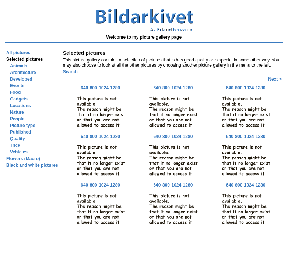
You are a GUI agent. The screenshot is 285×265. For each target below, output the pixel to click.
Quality (17, 138)
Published (20, 132)
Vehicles (19, 152)
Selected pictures (24, 59)
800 (93, 88)
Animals (18, 65)
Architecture (23, 72)
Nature (17, 112)
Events (17, 85)
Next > (274, 79)
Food (15, 92)
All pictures (18, 52)
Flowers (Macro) (23, 158)
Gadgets (19, 99)
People (17, 118)
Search (70, 71)
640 (84, 88)
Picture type (22, 125)
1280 (115, 88)
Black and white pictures (32, 165)
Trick (15, 145)
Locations (20, 105)
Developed (21, 79)
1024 (104, 88)
